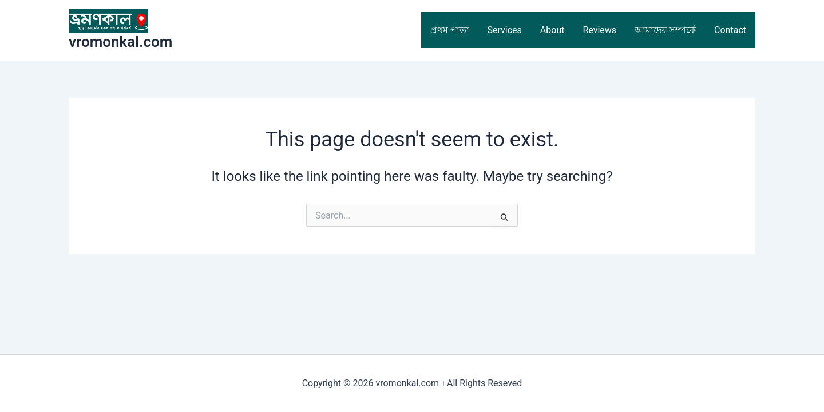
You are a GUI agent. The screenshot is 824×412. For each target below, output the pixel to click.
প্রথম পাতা (449, 30)
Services (505, 30)
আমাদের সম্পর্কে (665, 30)
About (552, 30)
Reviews (599, 30)
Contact (730, 30)
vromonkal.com (120, 41)
